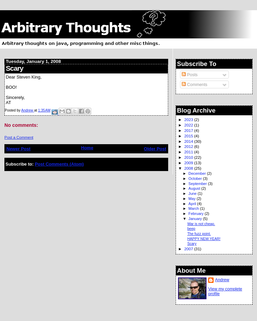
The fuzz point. (199, 234)
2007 (189, 249)
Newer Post (18, 148)
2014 (189, 141)
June (193, 193)
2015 (189, 136)
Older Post (155, 148)
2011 (189, 152)
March (194, 208)
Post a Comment (18, 137)
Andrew (222, 279)
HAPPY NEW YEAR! (203, 239)
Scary (191, 243)
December (198, 173)
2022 (189, 125)
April (193, 204)
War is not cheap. (201, 224)
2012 (189, 146)
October (196, 178)
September (198, 184)
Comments (194, 84)
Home (87, 147)
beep (191, 228)
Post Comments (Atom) (59, 164)
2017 (189, 130)
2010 (189, 157)
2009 (189, 162)
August (195, 188)
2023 (189, 119)
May (193, 199)
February (197, 214)
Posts (189, 74)
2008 (189, 168)
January (196, 219)
